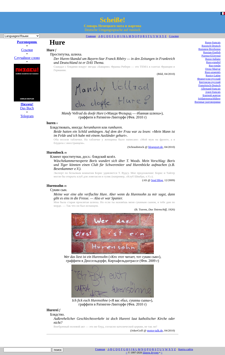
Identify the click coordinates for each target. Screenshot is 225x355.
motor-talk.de (155, 330)
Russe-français (213, 42)
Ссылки (174, 36)
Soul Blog (157, 180)
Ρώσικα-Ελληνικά (211, 55)
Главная (91, 36)
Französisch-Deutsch (209, 85)
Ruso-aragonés (212, 72)
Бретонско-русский (209, 82)
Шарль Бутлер (151, 352)
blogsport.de (155, 147)
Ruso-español (213, 62)
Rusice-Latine (213, 75)
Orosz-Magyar (213, 68)
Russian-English (212, 52)
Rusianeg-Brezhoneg (209, 49)
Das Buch (27, 104)
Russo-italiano (212, 59)
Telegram (27, 116)
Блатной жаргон (212, 95)
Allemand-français (210, 88)
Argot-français (213, 92)
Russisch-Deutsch (211, 45)
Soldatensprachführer (209, 98)
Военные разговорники (207, 101)
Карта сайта (185, 349)
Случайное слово (27, 58)
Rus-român (214, 65)
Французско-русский (208, 78)
